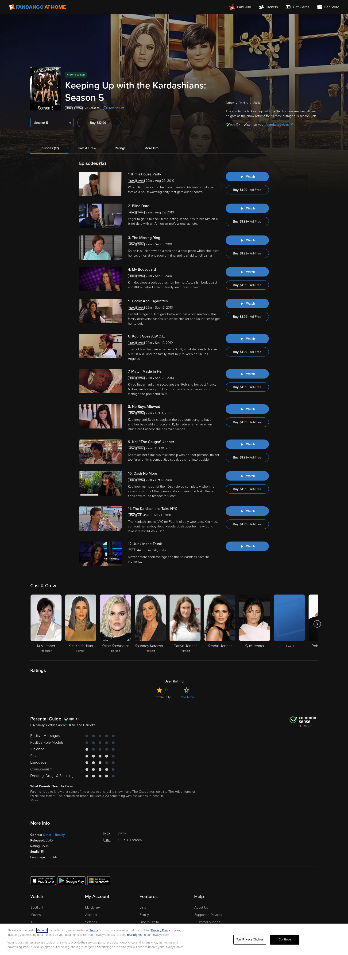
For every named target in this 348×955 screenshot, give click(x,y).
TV (33, 922)
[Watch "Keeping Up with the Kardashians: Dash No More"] (247, 476)
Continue (285, 939)
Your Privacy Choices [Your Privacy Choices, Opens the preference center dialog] (250, 939)
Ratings (120, 148)
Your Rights (134, 935)
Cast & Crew (87, 148)
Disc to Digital (149, 922)
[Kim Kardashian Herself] (81, 623)
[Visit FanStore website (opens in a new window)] (328, 7)
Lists (143, 908)
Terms (93, 930)
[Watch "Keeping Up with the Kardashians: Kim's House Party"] (247, 176)
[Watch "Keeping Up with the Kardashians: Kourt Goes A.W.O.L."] (247, 338)
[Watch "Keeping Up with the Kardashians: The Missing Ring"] (247, 240)
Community (163, 697)
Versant (42, 930)
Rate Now (187, 697)
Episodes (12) (49, 148)
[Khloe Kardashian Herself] (115, 623)
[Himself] (289, 623)
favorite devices (279, 125)
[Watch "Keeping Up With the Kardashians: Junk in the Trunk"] (247, 546)
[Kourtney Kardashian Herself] (150, 623)
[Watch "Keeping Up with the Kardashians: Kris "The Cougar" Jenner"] (247, 444)
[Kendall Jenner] (220, 623)
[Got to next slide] (317, 623)
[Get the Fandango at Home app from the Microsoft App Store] (98, 880)
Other (47, 835)
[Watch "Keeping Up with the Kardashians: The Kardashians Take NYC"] (247, 511)
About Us (201, 908)
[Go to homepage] (37, 7)
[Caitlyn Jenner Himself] (185, 623)
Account (91, 915)
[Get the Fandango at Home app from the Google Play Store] (71, 880)
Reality (60, 835)
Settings (91, 922)
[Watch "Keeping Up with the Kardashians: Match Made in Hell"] (247, 374)
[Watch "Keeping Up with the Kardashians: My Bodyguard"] (247, 272)
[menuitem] (297, 7)
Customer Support (207, 922)
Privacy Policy (160, 930)
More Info (151, 148)
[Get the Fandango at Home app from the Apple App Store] (43, 880)
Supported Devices (208, 915)
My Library (92, 908)
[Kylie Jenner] (254, 623)
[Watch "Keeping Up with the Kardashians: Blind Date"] (247, 208)
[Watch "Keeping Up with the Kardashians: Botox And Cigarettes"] (247, 303)
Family (144, 915)
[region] (174, 939)
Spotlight (37, 908)
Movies (36, 915)
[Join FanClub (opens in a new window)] (240, 7)
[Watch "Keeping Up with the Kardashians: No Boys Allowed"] (247, 409)
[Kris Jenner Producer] (46, 623)
